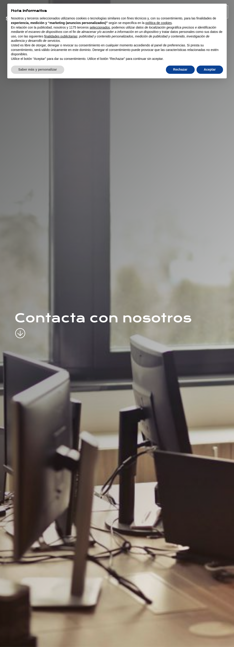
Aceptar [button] (210, 69)
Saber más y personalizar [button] (37, 69)
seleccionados (100, 27)
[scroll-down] (20, 329)
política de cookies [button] (158, 23)
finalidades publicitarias (60, 36)
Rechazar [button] (180, 69)
